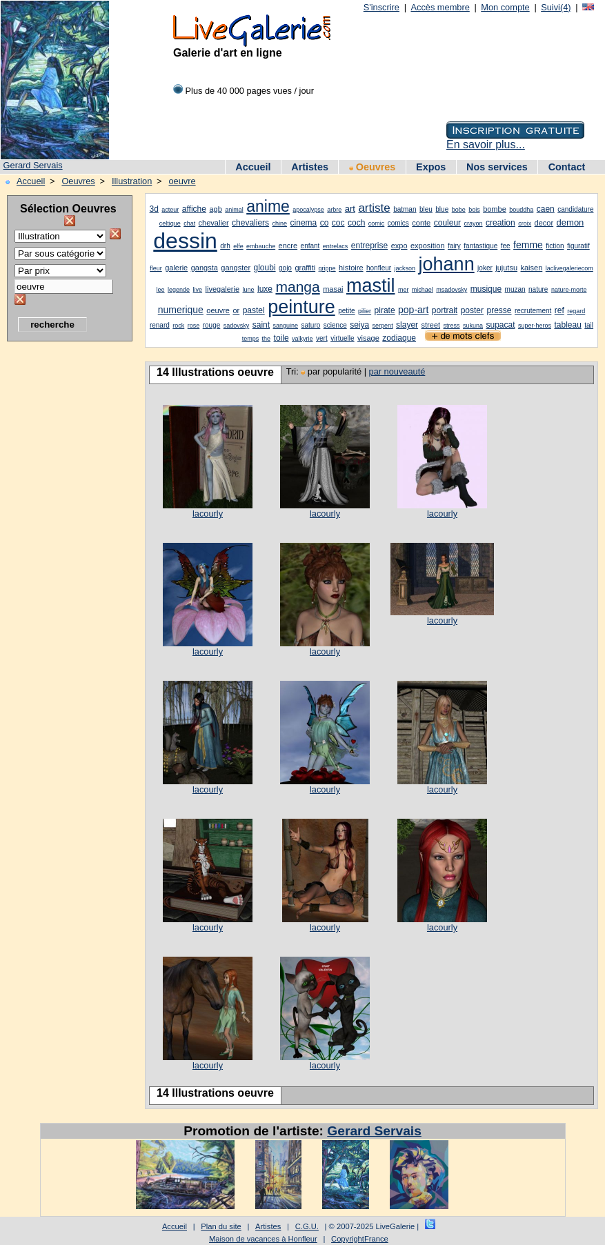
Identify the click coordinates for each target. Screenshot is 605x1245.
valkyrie (302, 338)
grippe (327, 268)
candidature (575, 209)
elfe (238, 246)
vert (322, 338)
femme (528, 244)
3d (154, 209)
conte (421, 223)
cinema (303, 223)
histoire (351, 267)
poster (472, 310)
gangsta (204, 267)
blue (441, 209)
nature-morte (569, 289)
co (324, 223)
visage (368, 338)
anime (268, 206)
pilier (364, 311)
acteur (170, 209)
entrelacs (335, 246)
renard (160, 325)
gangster (235, 267)
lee (161, 289)
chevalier (214, 223)
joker (485, 268)
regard (576, 311)
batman (404, 209)
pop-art (413, 309)
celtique (170, 223)
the (266, 338)
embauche (260, 246)
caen (546, 209)
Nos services (497, 166)
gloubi (265, 267)
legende (179, 289)
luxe (264, 289)
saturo (311, 325)
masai (333, 289)
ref (559, 310)
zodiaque (399, 338)
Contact (567, 166)
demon (570, 222)
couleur (447, 223)
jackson (405, 268)
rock (178, 325)
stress (452, 325)
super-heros (534, 325)
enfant (310, 246)
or (235, 310)
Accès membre (439, 7)
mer (403, 289)
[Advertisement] (62, 555)
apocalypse (308, 209)
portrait (444, 310)
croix (524, 223)
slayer (407, 325)
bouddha (521, 209)
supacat (500, 325)
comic (376, 223)
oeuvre (181, 181)
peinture (301, 307)
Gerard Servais (33, 165)
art (350, 208)
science (335, 325)
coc (338, 223)
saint (261, 325)
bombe (494, 209)
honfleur (378, 268)
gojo (285, 268)
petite (346, 311)
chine (280, 223)
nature (538, 289)
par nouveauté (397, 371)
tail (588, 325)
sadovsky (237, 325)
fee (505, 246)
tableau (567, 325)
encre (288, 245)
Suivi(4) (556, 7)
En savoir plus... (485, 144)
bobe (459, 209)
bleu (426, 209)
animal (234, 209)
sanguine (286, 325)
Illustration (132, 181)
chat (189, 223)
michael (422, 289)
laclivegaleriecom (569, 268)
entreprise (369, 245)
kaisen (532, 267)
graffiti (305, 267)
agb (215, 209)
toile (281, 338)
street (431, 325)
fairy (454, 246)
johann (447, 264)
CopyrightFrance (359, 1239)
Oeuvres (372, 166)
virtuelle (342, 338)
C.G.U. (307, 1226)
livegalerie (223, 289)
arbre (334, 209)
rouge (212, 325)
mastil (370, 285)
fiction (555, 246)
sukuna (473, 325)
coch (356, 223)
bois (474, 209)
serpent (383, 325)
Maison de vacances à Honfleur (263, 1239)
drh (225, 246)
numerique (181, 309)
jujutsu (506, 267)
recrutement (533, 311)
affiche (194, 209)
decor (544, 223)
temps (250, 338)
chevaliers (250, 223)
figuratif (578, 246)
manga (297, 287)
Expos (431, 166)
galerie (176, 267)
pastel (254, 310)
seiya (359, 325)
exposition (427, 245)
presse (498, 310)
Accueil (252, 166)
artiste (374, 208)
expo (399, 245)
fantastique (480, 246)
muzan (515, 289)
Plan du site (221, 1226)
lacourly (207, 513)
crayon (473, 223)
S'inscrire (381, 7)
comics (398, 223)
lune (249, 289)
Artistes (309, 166)
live (198, 289)
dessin (185, 240)
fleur (156, 268)
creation (500, 223)
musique (486, 289)
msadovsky (451, 289)
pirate (385, 310)
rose (194, 325)
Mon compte (505, 7)
